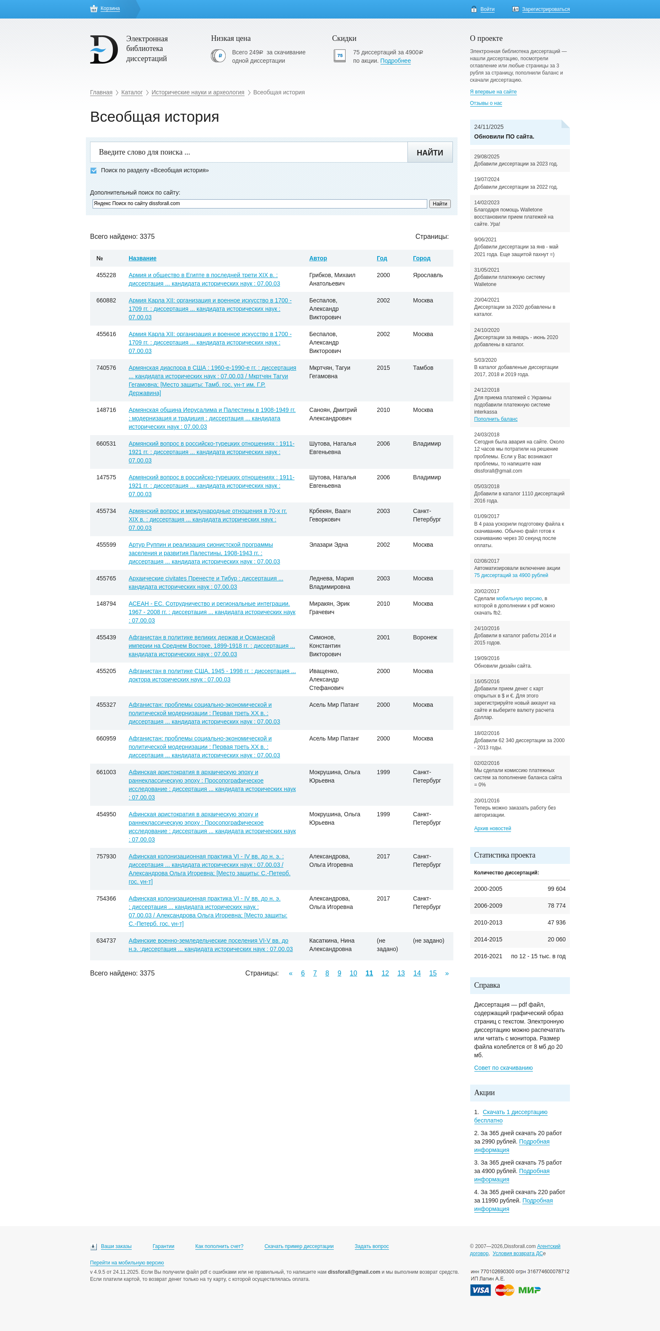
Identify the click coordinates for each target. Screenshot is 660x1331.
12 (385, 973)
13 (401, 973)
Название (143, 258)
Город (422, 258)
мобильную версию (519, 598)
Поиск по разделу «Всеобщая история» (149, 170)
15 (433, 973)
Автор (318, 258)
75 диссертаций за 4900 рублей (511, 575)
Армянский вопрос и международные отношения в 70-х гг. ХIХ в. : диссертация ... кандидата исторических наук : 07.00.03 (208, 519)
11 (369, 973)
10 (353, 973)
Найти (430, 153)
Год (382, 258)
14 (417, 973)
